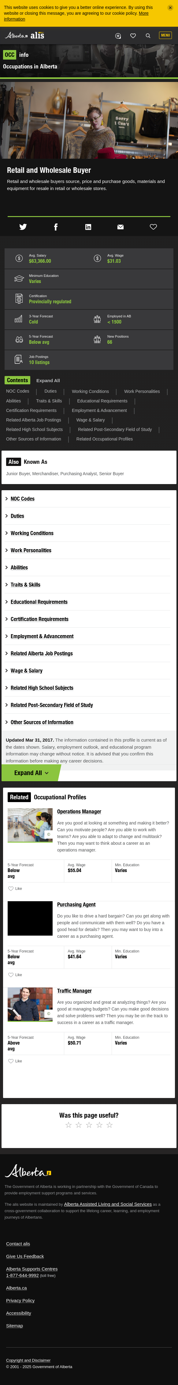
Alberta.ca (16, 1287)
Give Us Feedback (25, 1256)
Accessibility (18, 1313)
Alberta (16, 35)
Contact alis (18, 1243)
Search (148, 36)
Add (117, 36)
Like (133, 36)
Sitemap (14, 1325)
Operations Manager (79, 819)
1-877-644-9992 (22, 1275)
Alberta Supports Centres (31, 1268)
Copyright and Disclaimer (28, 1360)
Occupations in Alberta (30, 66)
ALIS (37, 35)
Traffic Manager (75, 991)
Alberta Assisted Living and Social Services (108, 1204)
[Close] (170, 8)
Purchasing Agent (76, 908)
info (15, 54)
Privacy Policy (20, 1300)
